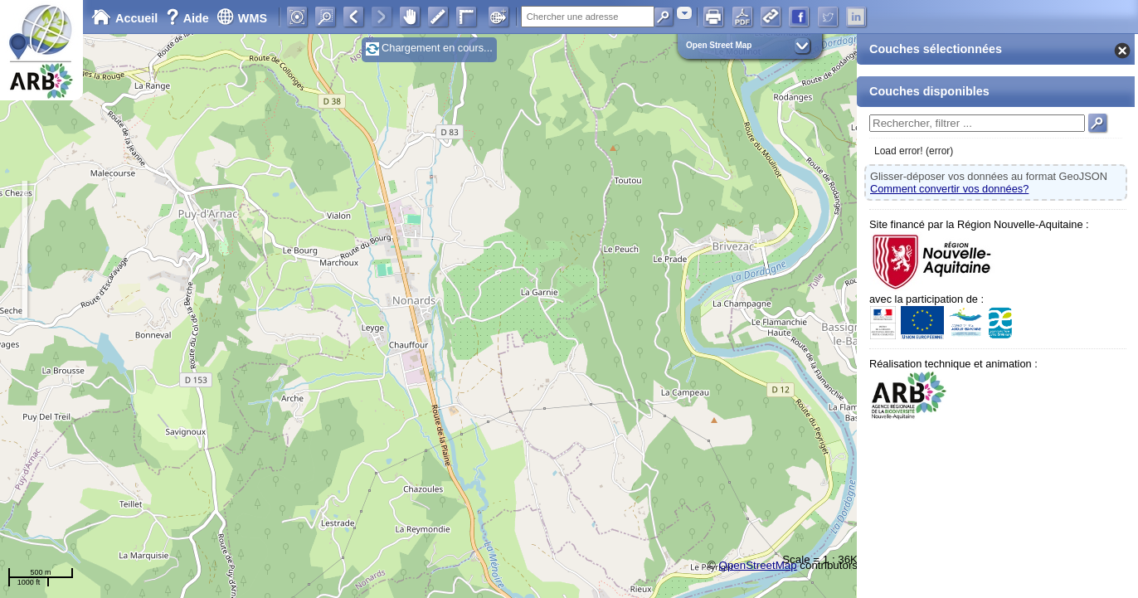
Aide (189, 18)
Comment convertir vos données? (949, 188)
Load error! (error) (913, 151)
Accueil (124, 18)
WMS (241, 18)
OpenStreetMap (758, 565)
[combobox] (684, 13)
